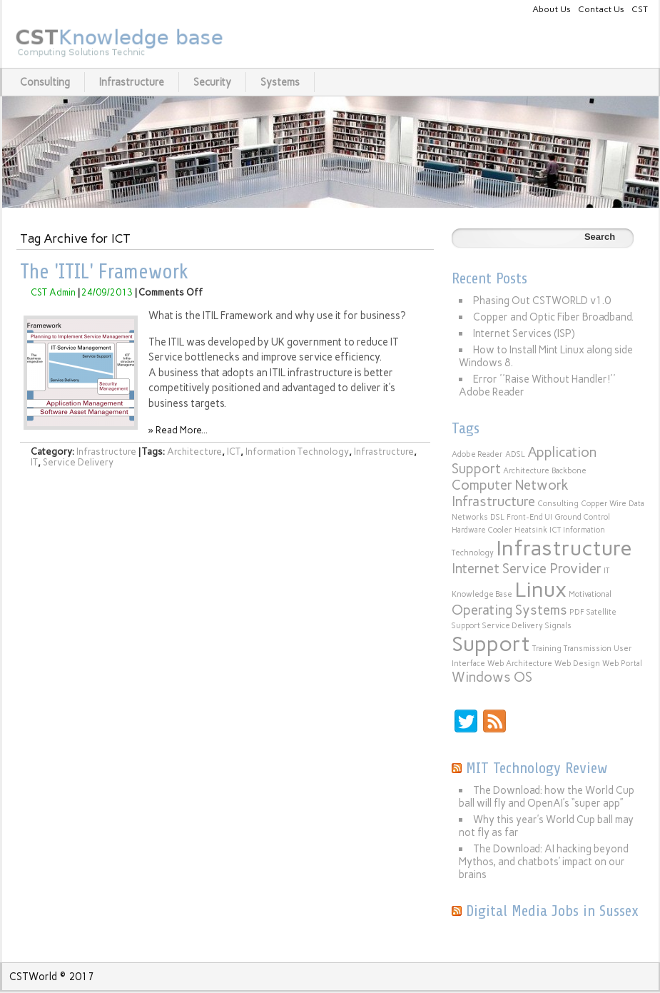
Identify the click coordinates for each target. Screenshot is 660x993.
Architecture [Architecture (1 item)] (526, 470)
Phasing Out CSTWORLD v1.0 (542, 300)
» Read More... (178, 430)
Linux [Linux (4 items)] (540, 589)
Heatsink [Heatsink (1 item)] (530, 530)
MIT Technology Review (536, 768)
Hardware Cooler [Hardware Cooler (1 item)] (482, 530)
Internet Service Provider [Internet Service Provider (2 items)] (526, 568)
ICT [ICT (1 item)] (555, 530)
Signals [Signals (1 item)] (558, 625)
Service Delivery (78, 462)
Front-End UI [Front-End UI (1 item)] (529, 517)
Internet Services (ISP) (524, 333)
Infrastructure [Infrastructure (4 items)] (563, 547)
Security (212, 82)
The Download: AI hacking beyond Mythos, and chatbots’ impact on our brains (544, 861)
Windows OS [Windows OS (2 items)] (492, 677)
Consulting (45, 82)
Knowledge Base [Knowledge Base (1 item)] (482, 594)
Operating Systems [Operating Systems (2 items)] (509, 610)
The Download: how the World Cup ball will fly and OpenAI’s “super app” (546, 797)
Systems (280, 82)
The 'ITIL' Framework (104, 272)
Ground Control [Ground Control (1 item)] (582, 517)
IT (34, 462)
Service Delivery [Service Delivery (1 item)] (512, 625)
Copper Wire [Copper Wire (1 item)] (603, 503)
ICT (233, 451)
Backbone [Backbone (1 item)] (569, 470)
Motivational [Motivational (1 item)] (590, 594)
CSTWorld (33, 976)
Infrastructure (131, 82)
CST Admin (53, 292)
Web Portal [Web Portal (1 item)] (622, 663)
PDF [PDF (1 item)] (576, 612)
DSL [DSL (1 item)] (497, 517)
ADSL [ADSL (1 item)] (515, 454)
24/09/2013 (107, 292)
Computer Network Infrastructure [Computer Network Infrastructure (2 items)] (510, 493)
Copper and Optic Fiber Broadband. (553, 317)
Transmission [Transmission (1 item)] (587, 648)
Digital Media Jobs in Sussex (552, 910)
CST (639, 9)
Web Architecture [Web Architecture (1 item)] (519, 663)
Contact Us (601, 9)
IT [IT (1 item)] (606, 570)
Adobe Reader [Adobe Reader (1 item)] (477, 454)
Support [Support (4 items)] (491, 643)
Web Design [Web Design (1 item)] (577, 663)
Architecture (194, 451)
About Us (551, 9)
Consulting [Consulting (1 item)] (558, 503)
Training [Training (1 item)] (547, 648)
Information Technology (297, 451)
